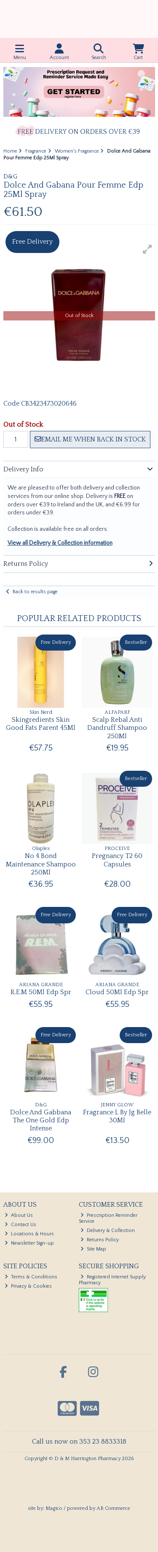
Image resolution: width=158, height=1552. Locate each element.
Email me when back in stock (90, 439)
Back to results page (35, 591)
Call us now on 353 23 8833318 (79, 1441)
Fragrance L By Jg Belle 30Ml (117, 1116)
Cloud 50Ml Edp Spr (117, 992)
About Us (19, 1215)
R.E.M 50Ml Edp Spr (41, 992)
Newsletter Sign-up (29, 1243)
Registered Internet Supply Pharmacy (112, 1280)
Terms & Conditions (31, 1277)
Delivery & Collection (107, 1230)
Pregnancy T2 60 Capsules (117, 860)
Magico (54, 1508)
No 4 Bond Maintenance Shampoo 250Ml (41, 864)
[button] (147, 249)
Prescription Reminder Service (108, 1218)
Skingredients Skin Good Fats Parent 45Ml (40, 724)
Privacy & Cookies (28, 1286)
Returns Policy (99, 1240)
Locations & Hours (29, 1234)
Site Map (93, 1249)
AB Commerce (113, 1508)
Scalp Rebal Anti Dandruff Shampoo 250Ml (117, 728)
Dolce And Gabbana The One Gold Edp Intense (40, 1120)
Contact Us (20, 1224)
